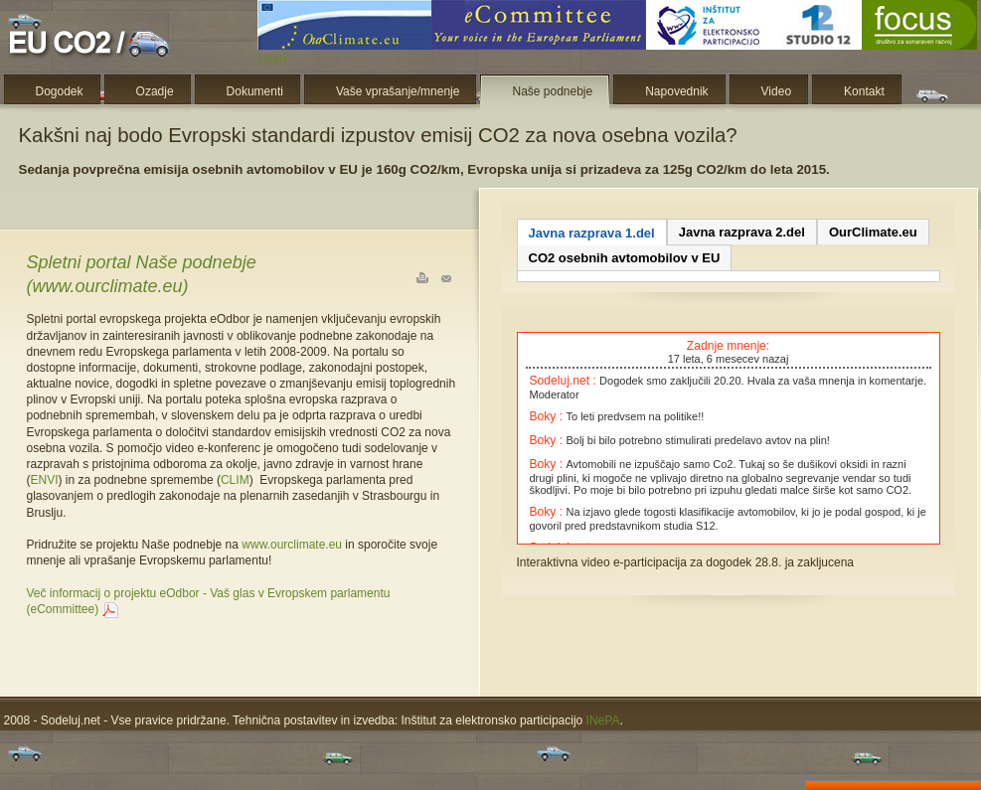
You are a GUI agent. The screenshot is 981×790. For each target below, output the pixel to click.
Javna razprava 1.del (592, 233)
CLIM (235, 480)
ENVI (45, 480)
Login (271, 58)
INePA (603, 720)
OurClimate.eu (873, 232)
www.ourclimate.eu (292, 545)
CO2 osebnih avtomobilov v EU (625, 257)
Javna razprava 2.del (742, 232)
